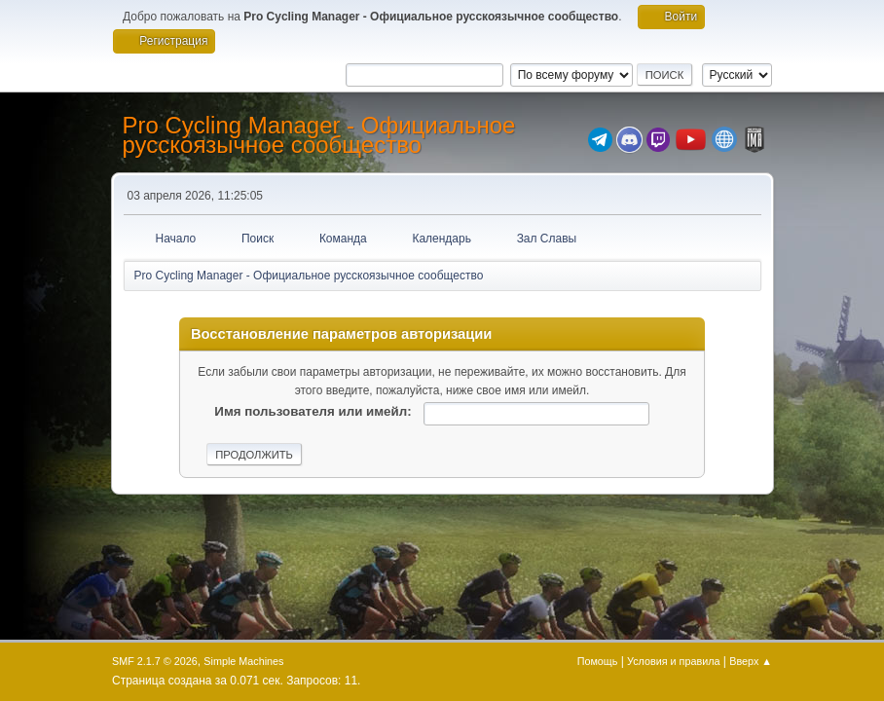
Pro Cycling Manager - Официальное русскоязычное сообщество (319, 135)
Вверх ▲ (750, 661)
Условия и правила (673, 661)
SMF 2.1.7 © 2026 (155, 661)
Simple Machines (243, 661)
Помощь (597, 661)
